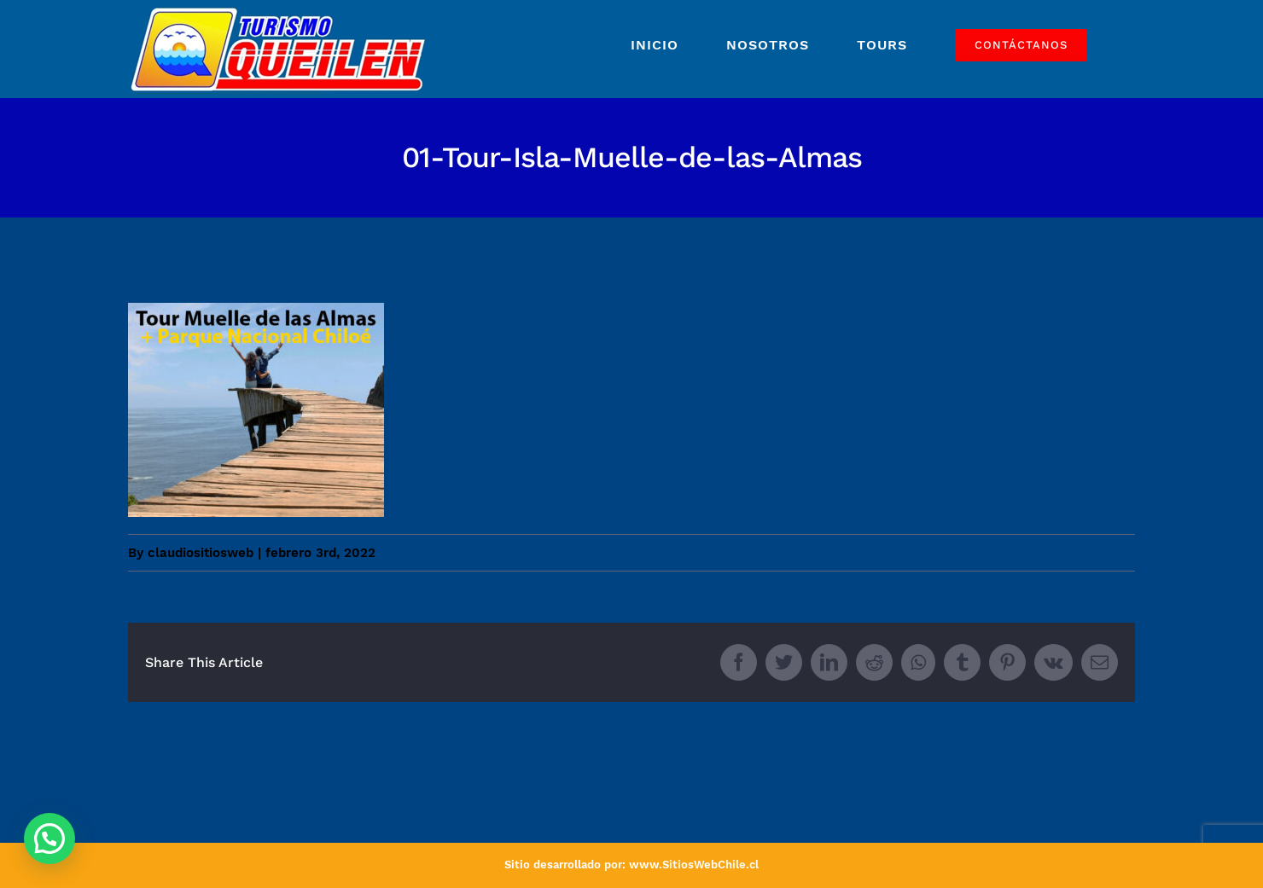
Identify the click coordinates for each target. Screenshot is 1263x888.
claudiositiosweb (200, 552)
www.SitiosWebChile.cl (694, 864)
